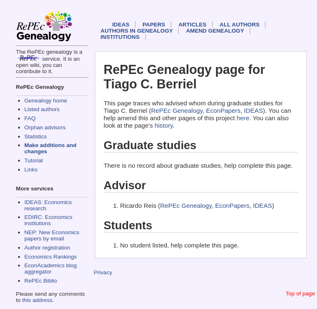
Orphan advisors (45, 127)
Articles (192, 24)
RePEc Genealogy (177, 110)
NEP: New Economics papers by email (51, 235)
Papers (153, 24)
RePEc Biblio (40, 281)
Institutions (120, 37)
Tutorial (33, 160)
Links (31, 169)
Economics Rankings (50, 257)
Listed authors (41, 109)
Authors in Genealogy (137, 31)
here (243, 117)
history (164, 125)
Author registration (47, 248)
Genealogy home (45, 100)
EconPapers (223, 110)
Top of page (300, 293)
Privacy (103, 272)
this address (37, 300)
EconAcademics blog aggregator (50, 268)
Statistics (35, 136)
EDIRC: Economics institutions (48, 220)
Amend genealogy (215, 31)
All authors (240, 24)
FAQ (29, 118)
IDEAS (121, 24)
